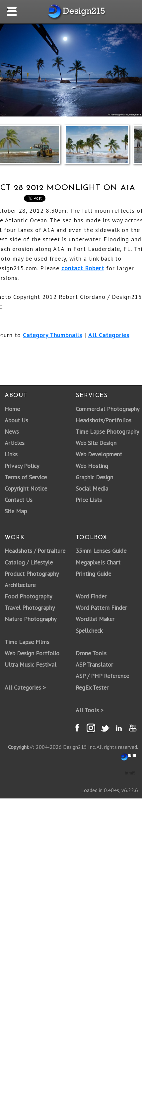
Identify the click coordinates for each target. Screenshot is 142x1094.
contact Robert (82, 268)
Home (12, 409)
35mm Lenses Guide (101, 550)
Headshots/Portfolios (103, 420)
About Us (16, 420)
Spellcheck (89, 630)
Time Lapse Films (27, 642)
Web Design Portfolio (32, 653)
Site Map (16, 511)
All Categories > (25, 687)
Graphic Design (94, 477)
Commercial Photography (107, 409)
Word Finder (91, 596)
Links (11, 454)
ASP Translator (94, 664)
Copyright (18, 747)
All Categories (108, 335)
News (12, 431)
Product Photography (32, 573)
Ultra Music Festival (30, 664)
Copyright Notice (26, 488)
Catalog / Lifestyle (29, 562)
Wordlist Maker (95, 619)
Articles (15, 443)
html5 (130, 773)
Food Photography (28, 596)
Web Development (99, 454)
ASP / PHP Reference (102, 676)
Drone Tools (91, 653)
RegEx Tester (92, 687)
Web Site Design (96, 443)
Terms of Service (26, 477)
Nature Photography (30, 619)
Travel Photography (30, 607)
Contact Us (19, 500)
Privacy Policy (22, 466)
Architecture (20, 585)
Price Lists (89, 500)
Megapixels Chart (98, 562)
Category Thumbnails (52, 335)
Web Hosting (92, 466)
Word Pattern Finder (101, 607)
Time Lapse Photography (107, 431)
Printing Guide (93, 573)
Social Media (92, 488)
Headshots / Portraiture (35, 550)
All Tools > (90, 710)
